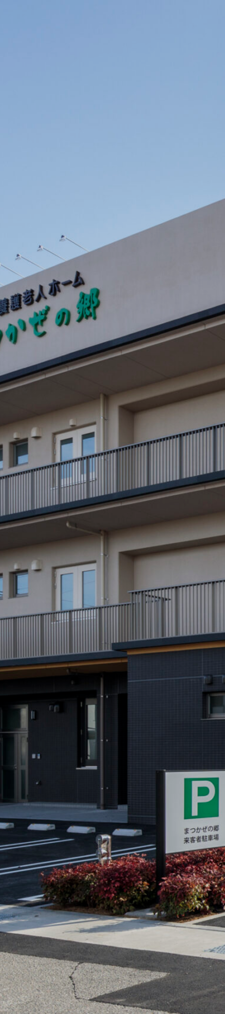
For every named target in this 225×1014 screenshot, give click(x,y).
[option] (112, 507)
